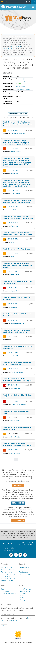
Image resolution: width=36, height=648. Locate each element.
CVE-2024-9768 (13, 190)
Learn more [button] (18, 485)
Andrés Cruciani (16, 151)
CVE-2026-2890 (13, 148)
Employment (23, 593)
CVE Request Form (25, 600)
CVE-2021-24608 (13, 369)
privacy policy (13, 620)
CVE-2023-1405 (13, 287)
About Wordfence (25, 589)
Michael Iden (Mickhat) (18, 133)
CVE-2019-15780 (13, 401)
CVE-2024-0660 (13, 223)
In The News (5, 591)
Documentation (24, 568)
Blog (2, 589)
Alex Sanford (15, 275)
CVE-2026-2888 (13, 130)
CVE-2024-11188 (13, 170)
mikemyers (14, 173)
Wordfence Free (6, 568)
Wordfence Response (8, 574)
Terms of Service (9, 543)
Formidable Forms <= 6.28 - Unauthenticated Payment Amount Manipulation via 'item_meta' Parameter (17, 124)
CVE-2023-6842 (13, 239)
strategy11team (21, 86)
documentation (16, 46)
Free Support (23, 572)
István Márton (15, 356)
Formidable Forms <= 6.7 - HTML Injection (16, 249)
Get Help (4, 2)
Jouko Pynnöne (15, 421)
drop (12, 242)
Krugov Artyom (15, 193)
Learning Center (24, 570)
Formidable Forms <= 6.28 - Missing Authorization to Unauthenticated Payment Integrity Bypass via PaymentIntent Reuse (16, 142)
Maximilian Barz (16, 388)
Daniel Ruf (14, 307)
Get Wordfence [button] (18, 503)
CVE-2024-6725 (13, 206)
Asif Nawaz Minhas (17, 372)
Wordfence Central (7, 581)
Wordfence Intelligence (8, 578)
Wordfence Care (6, 572)
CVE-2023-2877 (13, 271)
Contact (21, 595)
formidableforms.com (23, 89)
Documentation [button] (18, 521)
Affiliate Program (24, 591)
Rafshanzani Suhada (17, 323)
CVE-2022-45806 (13, 352)
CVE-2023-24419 (13, 320)
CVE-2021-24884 (13, 385)
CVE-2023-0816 (13, 304)
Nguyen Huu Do (15, 291)
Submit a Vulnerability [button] (18, 114)
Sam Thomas (16, 404)
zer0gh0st (14, 210)
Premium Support (25, 574)
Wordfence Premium (8, 570)
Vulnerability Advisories (8, 593)
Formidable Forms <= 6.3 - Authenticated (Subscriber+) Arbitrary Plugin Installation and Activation (17, 265)
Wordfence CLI (6, 576)
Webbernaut (14, 226)
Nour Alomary (25, 404)
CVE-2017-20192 (13, 450)
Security (21, 598)
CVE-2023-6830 (13, 253)
